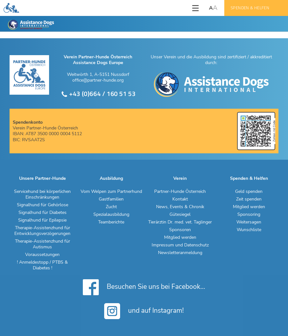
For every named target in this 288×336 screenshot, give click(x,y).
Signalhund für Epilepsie (42, 220)
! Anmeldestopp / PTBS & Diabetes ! (42, 265)
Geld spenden (249, 191)
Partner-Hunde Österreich (180, 191)
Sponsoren (180, 230)
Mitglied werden (180, 237)
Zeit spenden (249, 199)
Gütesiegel (180, 214)
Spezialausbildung (111, 214)
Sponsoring (248, 214)
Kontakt (180, 199)
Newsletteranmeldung (180, 253)
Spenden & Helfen (250, 8)
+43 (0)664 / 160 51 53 (98, 94)
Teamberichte (111, 222)
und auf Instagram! (144, 311)
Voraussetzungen (42, 255)
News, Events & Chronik (180, 207)
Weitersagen (248, 222)
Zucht (111, 207)
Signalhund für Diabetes (42, 212)
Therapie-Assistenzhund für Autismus (42, 244)
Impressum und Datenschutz (180, 245)
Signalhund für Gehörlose (42, 205)
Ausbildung (111, 178)
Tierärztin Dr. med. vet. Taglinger (180, 222)
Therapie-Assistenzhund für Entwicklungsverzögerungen (42, 231)
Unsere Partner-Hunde (42, 178)
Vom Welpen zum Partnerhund (111, 191)
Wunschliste (249, 230)
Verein (180, 178)
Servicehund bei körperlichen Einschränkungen (42, 194)
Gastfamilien (111, 199)
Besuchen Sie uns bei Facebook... (144, 287)
